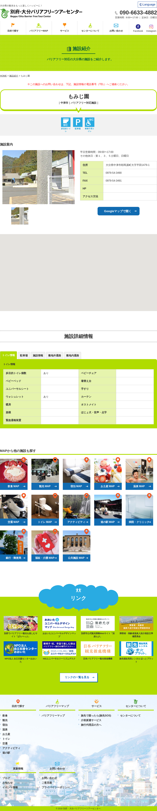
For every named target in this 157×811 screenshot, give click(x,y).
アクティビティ (11, 748)
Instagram (151, 28)
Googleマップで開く (118, 211)
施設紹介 (13, 76)
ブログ (6, 778)
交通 (5, 743)
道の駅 (6, 752)
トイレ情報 (8, 355)
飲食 (5, 715)
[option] (38, 177)
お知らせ (7, 782)
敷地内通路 (72, 355)
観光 (5, 720)
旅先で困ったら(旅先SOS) (96, 715)
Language (147, 4)
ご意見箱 (47, 782)
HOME (3, 76)
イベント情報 (10, 787)
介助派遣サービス (91, 720)
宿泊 (5, 725)
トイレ (6, 738)
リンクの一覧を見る (77, 677)
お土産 (6, 734)
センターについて (90, 30)
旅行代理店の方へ (91, 725)
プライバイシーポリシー (56, 787)
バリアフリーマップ (53, 715)
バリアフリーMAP (38, 30)
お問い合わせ (116, 30)
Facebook (138, 28)
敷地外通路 (54, 355)
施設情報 (38, 355)
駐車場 (24, 355)
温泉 (5, 729)
